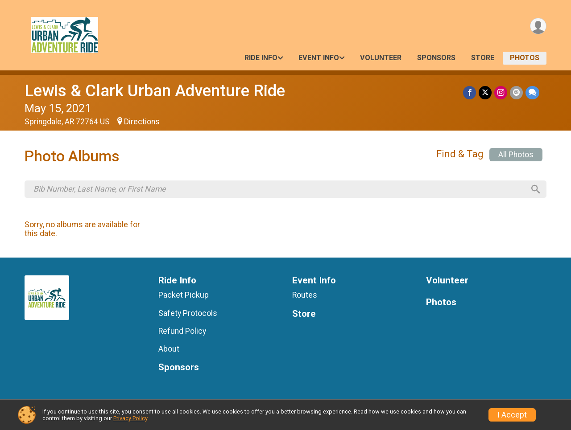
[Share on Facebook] (469, 92)
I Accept (512, 414)
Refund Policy (182, 331)
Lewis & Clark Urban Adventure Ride (155, 90)
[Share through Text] (532, 92)
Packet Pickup (183, 295)
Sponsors (436, 57)
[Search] (535, 189)
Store (482, 57)
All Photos (516, 154)
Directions (142, 121)
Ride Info (260, 57)
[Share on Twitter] (485, 92)
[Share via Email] (516, 92)
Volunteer (380, 57)
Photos (524, 57)
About (168, 348)
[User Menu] (538, 26)
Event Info (318, 57)
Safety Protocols (187, 313)
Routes (304, 295)
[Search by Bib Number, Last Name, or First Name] (279, 188)
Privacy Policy (130, 418)
